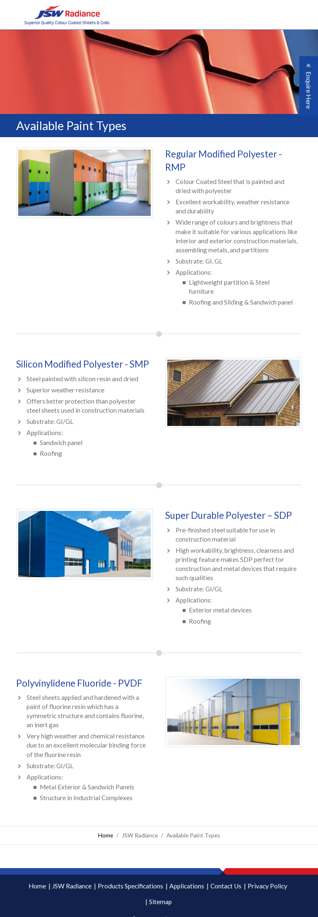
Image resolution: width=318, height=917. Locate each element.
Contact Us (225, 886)
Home (105, 835)
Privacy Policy (267, 886)
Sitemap (160, 901)
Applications (186, 886)
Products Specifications (130, 886)
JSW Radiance (72, 886)
